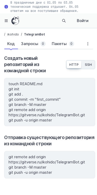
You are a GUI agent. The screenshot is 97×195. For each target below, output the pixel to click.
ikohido (13, 34)
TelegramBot (34, 34)
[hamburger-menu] (6, 21)
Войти (82, 20)
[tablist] (43, 45)
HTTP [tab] (73, 64)
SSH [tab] (88, 64)
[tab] (11, 44)
